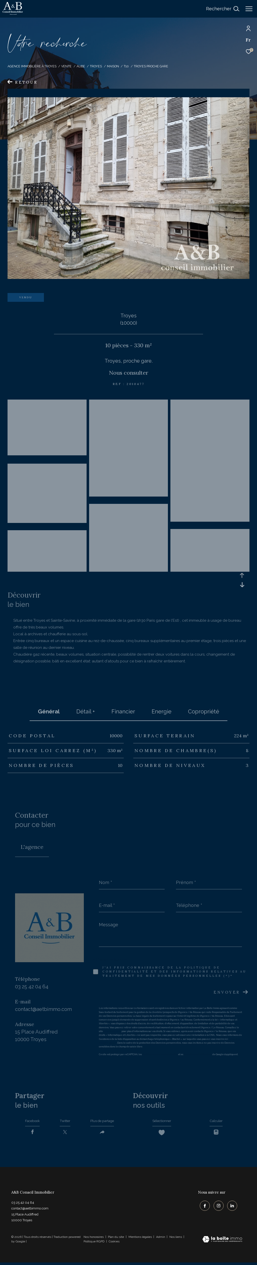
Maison (113, 66)
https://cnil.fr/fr (112, 1031)
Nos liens (176, 1239)
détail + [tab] (85, 711)
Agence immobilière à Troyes (32, 66)
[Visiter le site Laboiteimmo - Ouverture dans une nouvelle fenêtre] (222, 1242)
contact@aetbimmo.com (43, 1009)
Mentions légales (140, 1239)
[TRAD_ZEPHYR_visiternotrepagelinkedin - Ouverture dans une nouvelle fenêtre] (231, 1207)
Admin (161, 1239)
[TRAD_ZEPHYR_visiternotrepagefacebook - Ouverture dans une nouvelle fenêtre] (203, 1207)
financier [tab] (123, 711)
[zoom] (47, 457)
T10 (126, 66)
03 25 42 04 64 (31, 987)
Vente (66, 66)
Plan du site (116, 1239)
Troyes (96, 66)
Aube (81, 66)
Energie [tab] (161, 711)
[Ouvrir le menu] (249, 9)
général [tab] (49, 711)
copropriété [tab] (203, 711)
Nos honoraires (94, 1239)
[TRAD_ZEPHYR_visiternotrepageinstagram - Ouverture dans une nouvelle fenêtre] (217, 1207)
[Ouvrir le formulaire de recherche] (222, 9)
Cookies (114, 1244)
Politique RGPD (94, 1244)
